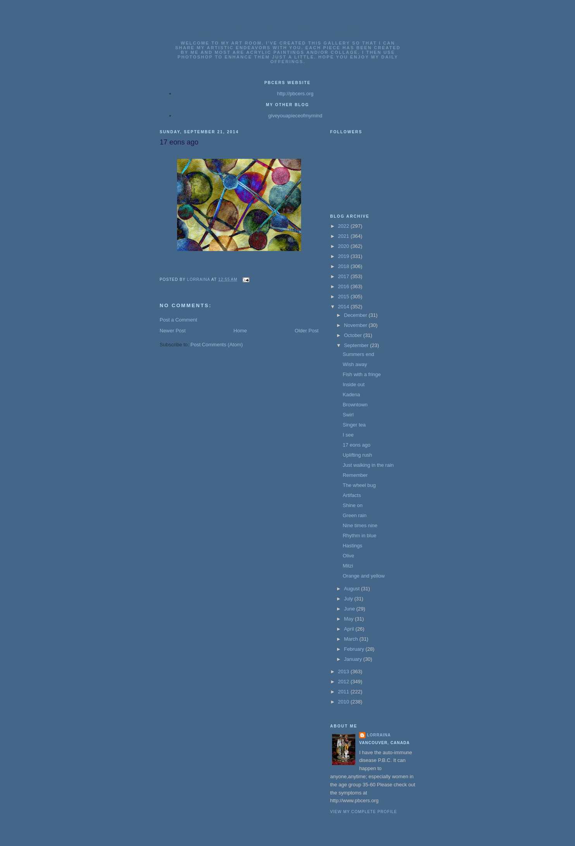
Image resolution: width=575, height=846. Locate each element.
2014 (344, 307)
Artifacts (352, 495)
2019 (344, 256)
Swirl (348, 415)
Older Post (306, 331)
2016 (344, 286)
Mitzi (348, 566)
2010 (344, 702)
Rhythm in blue (359, 535)
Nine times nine (360, 525)
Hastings (352, 546)
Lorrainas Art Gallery (288, 32)
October (353, 335)
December (356, 315)
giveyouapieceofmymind (295, 116)
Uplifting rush (357, 455)
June (350, 609)
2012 (344, 681)
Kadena (351, 394)
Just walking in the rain (368, 465)
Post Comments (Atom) (217, 344)
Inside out (353, 384)
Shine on (352, 505)
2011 (344, 692)
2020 (344, 246)
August (352, 589)
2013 (344, 671)
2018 (344, 266)
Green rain (354, 515)
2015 (344, 296)
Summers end (358, 354)
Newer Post (173, 331)
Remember (355, 475)
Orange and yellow (363, 576)
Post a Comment (178, 320)
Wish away (355, 364)
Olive (348, 556)
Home (240, 331)
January (353, 659)
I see (348, 435)
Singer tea (354, 425)
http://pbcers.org (295, 93)
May (349, 619)
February (355, 649)
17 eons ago (356, 445)
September (357, 345)
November (356, 325)
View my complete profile (363, 812)
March (352, 639)
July (349, 599)
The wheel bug (359, 485)
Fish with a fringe (361, 374)
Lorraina (379, 735)
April (350, 629)
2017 (344, 276)
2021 (344, 236)
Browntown (355, 405)
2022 (344, 226)
